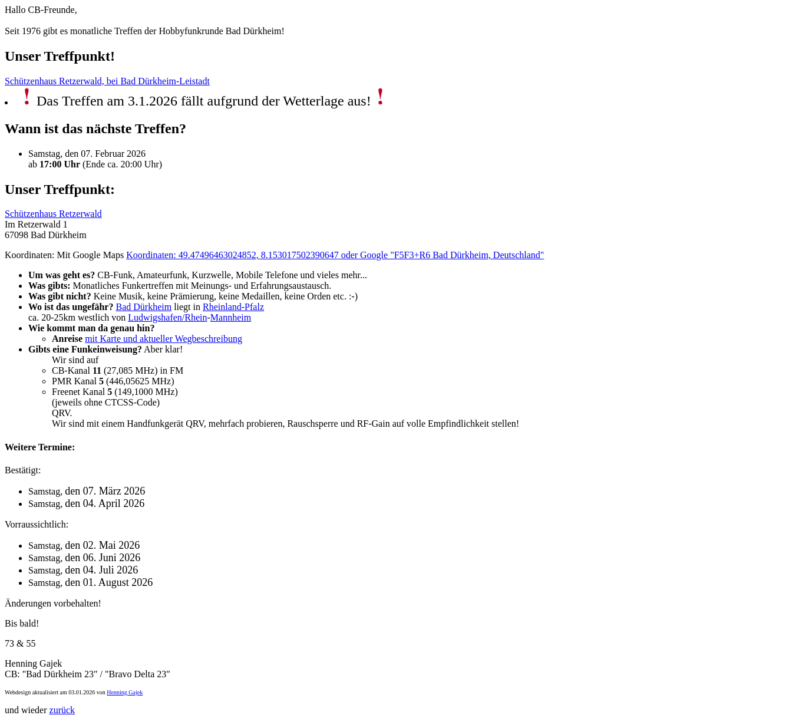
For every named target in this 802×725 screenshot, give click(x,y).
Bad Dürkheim (143, 307)
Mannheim (230, 317)
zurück (62, 710)
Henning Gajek (125, 692)
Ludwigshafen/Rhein (167, 317)
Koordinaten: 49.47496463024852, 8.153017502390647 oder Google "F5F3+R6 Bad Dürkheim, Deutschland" (335, 255)
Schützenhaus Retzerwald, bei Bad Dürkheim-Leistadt (107, 81)
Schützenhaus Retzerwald (53, 214)
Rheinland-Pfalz (233, 307)
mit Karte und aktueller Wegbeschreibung (163, 339)
